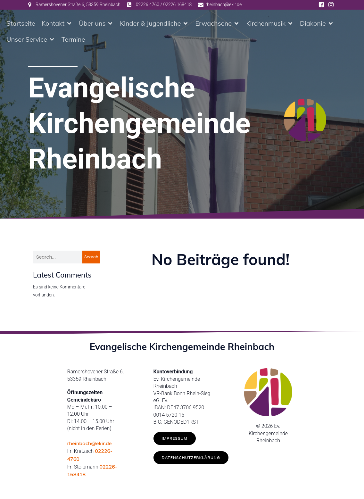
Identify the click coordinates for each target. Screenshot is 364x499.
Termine (73, 40)
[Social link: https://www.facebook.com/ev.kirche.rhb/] (321, 5)
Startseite (20, 24)
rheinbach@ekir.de (89, 444)
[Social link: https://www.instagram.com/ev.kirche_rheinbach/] (331, 5)
